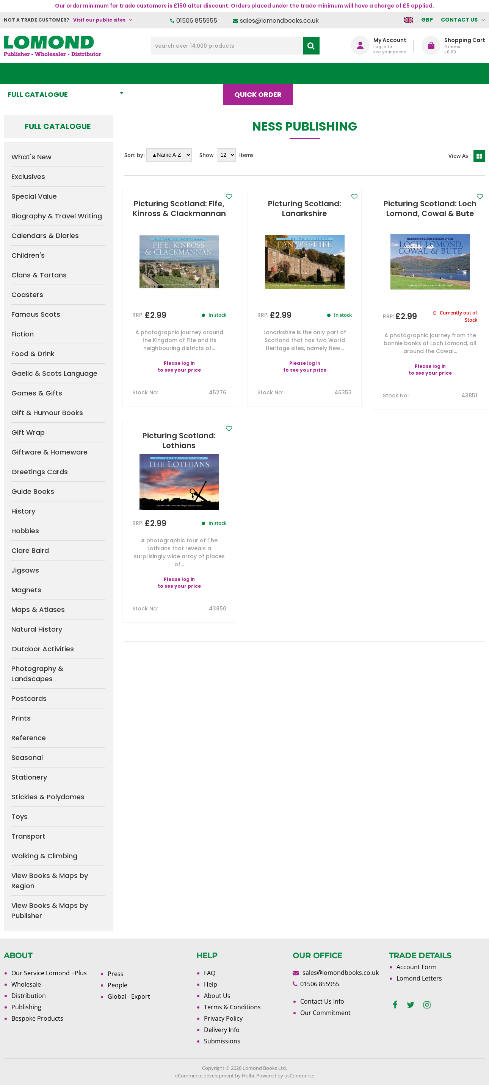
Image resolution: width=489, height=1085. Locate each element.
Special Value (34, 196)
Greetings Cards (39, 471)
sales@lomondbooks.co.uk (279, 20)
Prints (21, 718)
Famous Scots (35, 314)
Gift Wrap (28, 432)
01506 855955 (196, 20)
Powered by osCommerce (285, 1075)
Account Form (417, 967)
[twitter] (410, 1005)
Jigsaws (25, 570)
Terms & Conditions (232, 1007)
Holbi (248, 1075)
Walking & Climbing (44, 856)
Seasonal (27, 757)
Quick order (261, 73)
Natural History (36, 629)
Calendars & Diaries (45, 235)
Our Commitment (325, 1013)
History (23, 511)
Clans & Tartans (39, 275)
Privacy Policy (223, 1018)
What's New (168, 73)
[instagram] (427, 1005)
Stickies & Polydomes (48, 797)
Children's (28, 255)
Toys (19, 816)
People (117, 985)
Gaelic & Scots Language (54, 373)
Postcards (29, 698)
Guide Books (32, 491)
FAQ (209, 973)
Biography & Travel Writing (56, 216)
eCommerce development (204, 1075)
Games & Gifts (36, 393)
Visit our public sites (99, 20)
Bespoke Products (37, 1018)
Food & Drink (33, 353)
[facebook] (395, 1005)
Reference (28, 738)
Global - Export (129, 996)
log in (188, 363)
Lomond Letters (419, 978)
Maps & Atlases (38, 609)
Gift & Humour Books (47, 412)
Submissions (222, 1041)
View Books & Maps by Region (49, 880)
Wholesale (26, 984)
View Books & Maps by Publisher (49, 910)
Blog (317, 73)
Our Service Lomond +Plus (49, 973)
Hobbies (25, 530)
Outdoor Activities (42, 649)
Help (210, 984)
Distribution (28, 996)
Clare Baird (30, 550)
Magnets (26, 590)
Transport (28, 836)
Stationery (29, 777)
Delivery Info (222, 1030)
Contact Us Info (322, 1001)
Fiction (22, 334)
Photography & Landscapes (37, 673)
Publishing (26, 1007)
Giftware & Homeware (49, 452)
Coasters (27, 294)
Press (116, 974)
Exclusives (28, 176)
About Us (367, 73)
